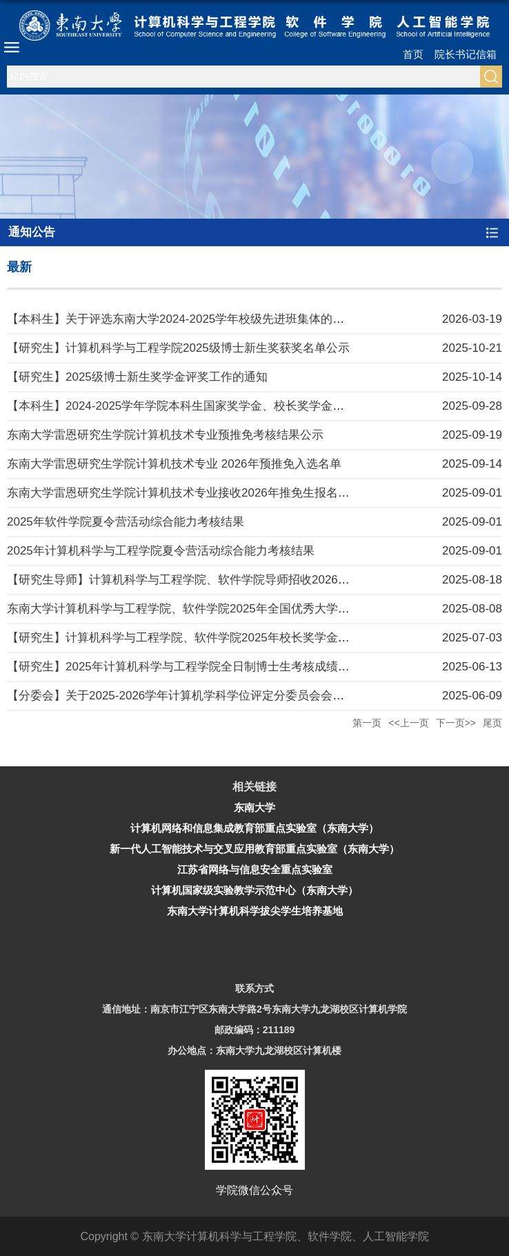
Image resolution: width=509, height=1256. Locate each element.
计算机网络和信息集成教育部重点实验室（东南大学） (254, 828)
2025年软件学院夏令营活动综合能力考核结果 (125, 521)
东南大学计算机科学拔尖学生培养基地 (255, 911)
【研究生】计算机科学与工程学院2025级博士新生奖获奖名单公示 (178, 348)
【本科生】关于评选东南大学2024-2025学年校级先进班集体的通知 (181, 319)
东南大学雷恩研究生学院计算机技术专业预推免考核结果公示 (165, 434)
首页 (413, 54)
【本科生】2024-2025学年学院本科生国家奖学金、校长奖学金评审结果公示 (205, 405)
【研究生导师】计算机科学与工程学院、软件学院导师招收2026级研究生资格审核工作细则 (243, 579)
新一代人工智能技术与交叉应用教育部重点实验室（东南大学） (254, 849)
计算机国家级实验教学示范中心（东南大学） (254, 890)
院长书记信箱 (466, 54)
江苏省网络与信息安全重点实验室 (254, 869)
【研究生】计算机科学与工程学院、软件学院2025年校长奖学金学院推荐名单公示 (219, 637)
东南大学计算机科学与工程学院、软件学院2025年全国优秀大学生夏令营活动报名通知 (231, 608)
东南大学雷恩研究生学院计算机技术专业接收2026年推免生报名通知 (184, 492)
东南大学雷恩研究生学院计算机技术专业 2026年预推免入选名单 (174, 463)
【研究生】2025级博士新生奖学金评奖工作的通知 (137, 376)
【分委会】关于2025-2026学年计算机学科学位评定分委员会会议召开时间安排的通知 (228, 695)
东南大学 (254, 807)
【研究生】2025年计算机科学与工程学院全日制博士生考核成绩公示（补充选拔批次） (231, 666)
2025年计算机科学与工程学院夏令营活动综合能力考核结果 (161, 550)
